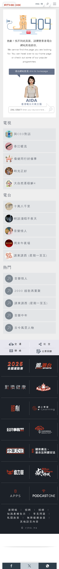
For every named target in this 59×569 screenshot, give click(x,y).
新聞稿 (13, 510)
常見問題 (40, 514)
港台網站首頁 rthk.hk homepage (31, 71)
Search (50, 109)
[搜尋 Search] (28, 109)
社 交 (47, 344)
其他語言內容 (29, 521)
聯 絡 (18, 350)
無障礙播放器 (37, 517)
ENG (37, 4)
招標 (42, 510)
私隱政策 (14, 517)
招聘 (29, 510)
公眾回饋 (47, 351)
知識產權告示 (17, 514)
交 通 (18, 344)
